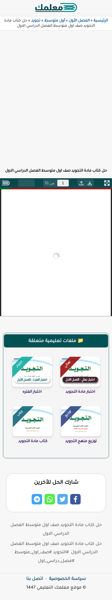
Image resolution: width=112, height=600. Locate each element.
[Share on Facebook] (75, 499)
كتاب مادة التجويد (32, 441)
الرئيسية (100, 21)
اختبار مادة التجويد (80, 392)
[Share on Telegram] (37, 499)
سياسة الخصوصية (67, 579)
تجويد (35, 21)
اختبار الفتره (32, 392)
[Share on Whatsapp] (50, 499)
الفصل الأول (79, 21)
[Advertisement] (56, 96)
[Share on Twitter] (62, 499)
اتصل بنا (34, 579)
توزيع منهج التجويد (81, 441)
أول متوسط (54, 21)
